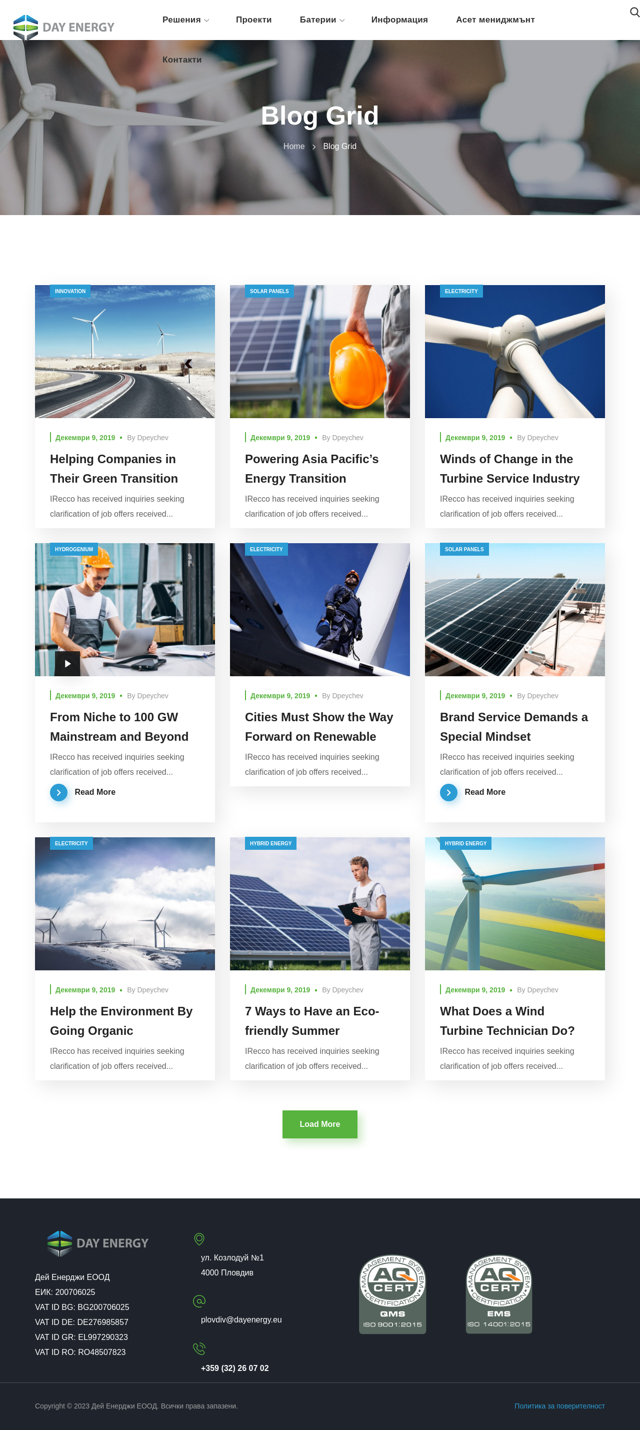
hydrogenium (74, 549)
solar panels (269, 291)
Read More (95, 792)
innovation (70, 291)
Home (294, 146)
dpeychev (153, 438)
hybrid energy (271, 843)
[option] (515, 609)
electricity (461, 291)
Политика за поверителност (559, 1406)
